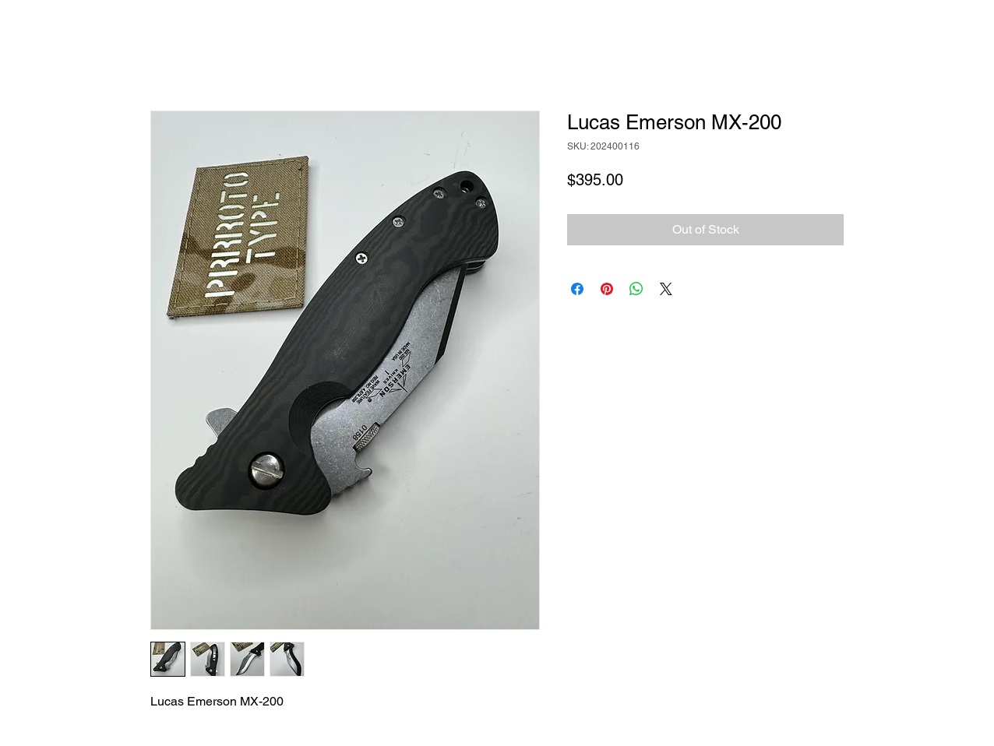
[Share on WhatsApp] (636, 289)
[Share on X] (666, 289)
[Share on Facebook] (577, 289)
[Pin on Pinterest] (606, 289)
